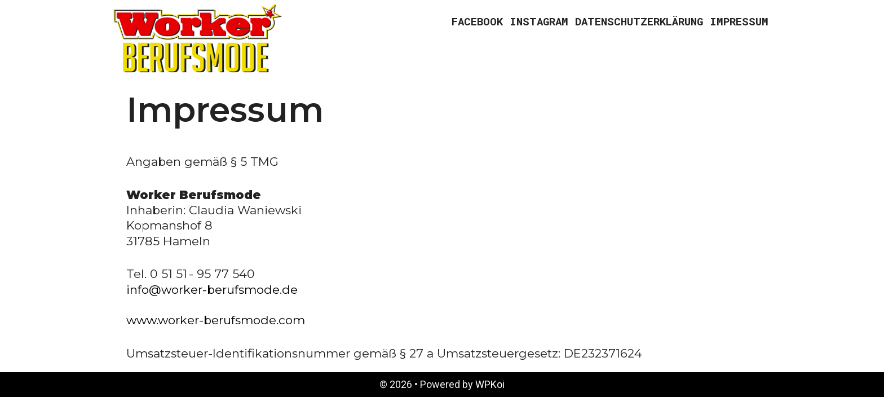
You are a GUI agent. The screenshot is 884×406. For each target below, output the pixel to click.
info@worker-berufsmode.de (212, 290)
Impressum (739, 21)
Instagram (539, 21)
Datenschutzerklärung (639, 21)
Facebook (477, 21)
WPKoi (490, 384)
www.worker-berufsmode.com (215, 320)
